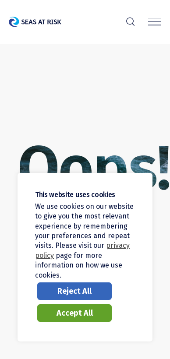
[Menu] (154, 22)
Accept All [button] (75, 313)
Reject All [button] (74, 291)
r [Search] (130, 20)
